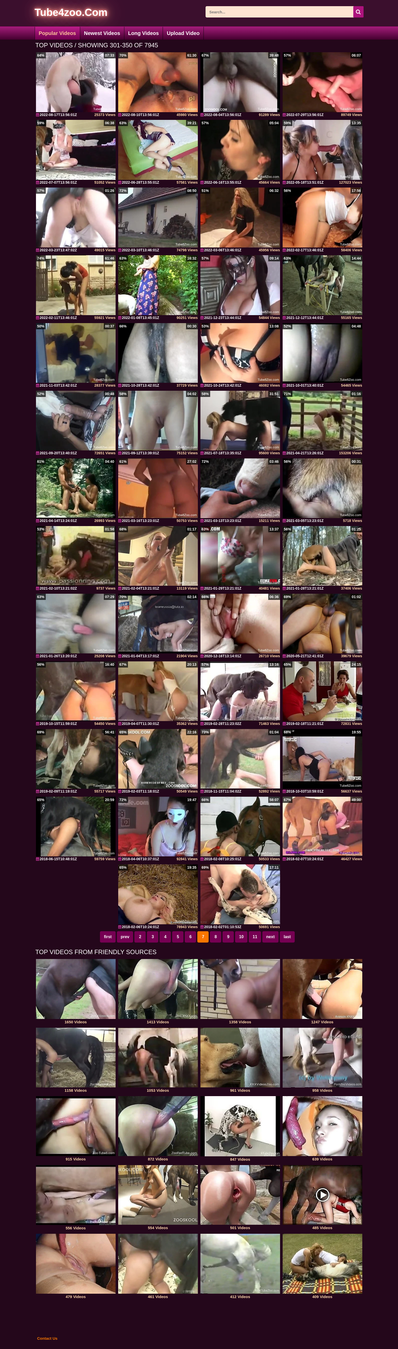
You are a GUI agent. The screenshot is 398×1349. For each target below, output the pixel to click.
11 (255, 937)
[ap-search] (285, 11)
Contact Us (47, 1338)
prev (125, 937)
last (287, 937)
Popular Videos (57, 33)
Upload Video (183, 33)
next (270, 937)
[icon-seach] (358, 11)
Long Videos (143, 33)
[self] (63, 13)
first (108, 937)
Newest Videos (102, 33)
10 (241, 937)
